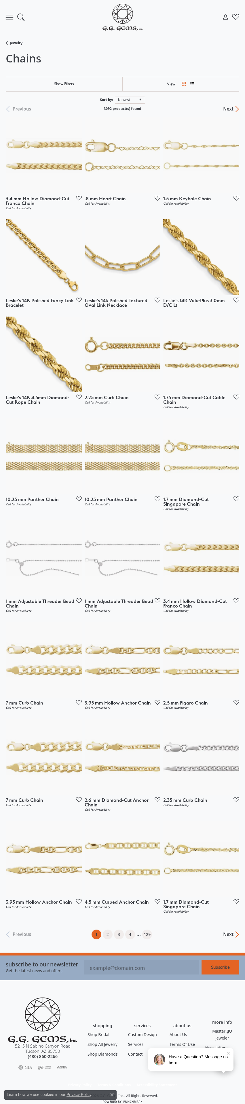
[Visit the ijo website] (44, 1067)
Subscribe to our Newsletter (42, 964)
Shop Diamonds (102, 1054)
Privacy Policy (80, 1084)
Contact (135, 1054)
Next (228, 109)
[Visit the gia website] (25, 1067)
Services (135, 1044)
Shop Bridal (98, 1034)
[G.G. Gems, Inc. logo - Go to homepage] (122, 17)
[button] (20, 17)
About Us (178, 1034)
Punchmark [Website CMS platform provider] (133, 1102)
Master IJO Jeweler (222, 1034)
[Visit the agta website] (62, 1067)
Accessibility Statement (156, 1084)
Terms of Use (182, 1044)
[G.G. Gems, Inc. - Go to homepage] (42, 1020)
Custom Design (142, 1034)
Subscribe (220, 967)
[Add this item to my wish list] (77, 198)
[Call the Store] (43, 1056)
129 (147, 934)
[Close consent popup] (112, 1095)
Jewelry (16, 43)
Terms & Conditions (114, 1084)
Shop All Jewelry (102, 1044)
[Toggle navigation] (9, 17)
